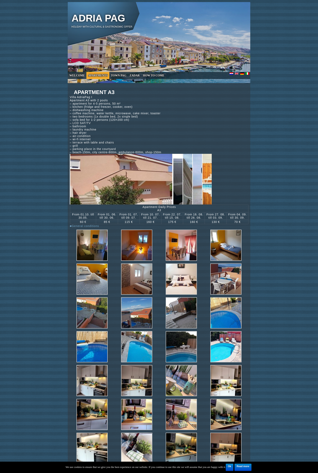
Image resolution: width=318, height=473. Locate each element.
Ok (229, 466)
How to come (153, 75)
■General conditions (84, 226)
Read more (243, 466)
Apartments (97, 75)
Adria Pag (98, 18)
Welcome (77, 75)
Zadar (135, 75)
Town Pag (118, 75)
